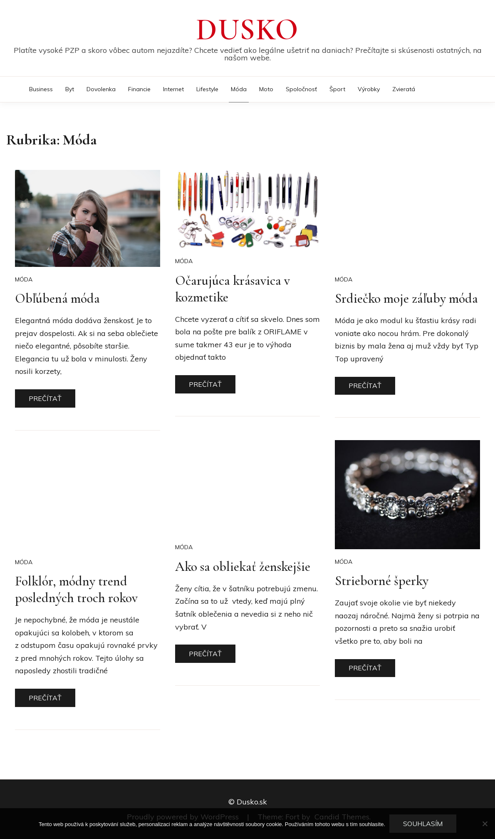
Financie (139, 89)
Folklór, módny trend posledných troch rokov (76, 589)
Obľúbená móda (57, 298)
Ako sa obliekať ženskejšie (242, 566)
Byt (69, 89)
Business (41, 89)
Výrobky (369, 89)
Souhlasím (423, 823)
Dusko (247, 29)
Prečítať (45, 398)
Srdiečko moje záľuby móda (406, 298)
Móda (239, 89)
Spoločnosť (301, 89)
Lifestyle (207, 89)
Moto (266, 89)
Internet (173, 89)
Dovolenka (101, 89)
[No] (484, 823)
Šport (337, 89)
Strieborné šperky (381, 581)
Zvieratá (403, 89)
